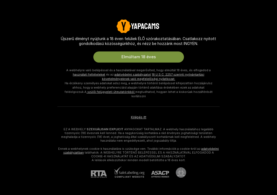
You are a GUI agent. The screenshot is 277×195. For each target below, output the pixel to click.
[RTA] (102, 174)
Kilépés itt (138, 117)
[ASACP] (156, 174)
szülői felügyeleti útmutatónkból (111, 92)
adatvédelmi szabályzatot (132, 74)
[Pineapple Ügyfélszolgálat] (177, 172)
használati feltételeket (89, 74)
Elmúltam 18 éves (138, 56)
